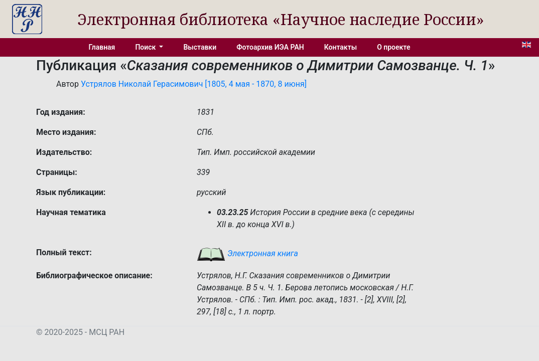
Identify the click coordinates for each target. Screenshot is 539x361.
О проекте (393, 47)
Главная (102, 47)
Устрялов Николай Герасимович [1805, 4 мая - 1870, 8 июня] (194, 84)
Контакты (340, 47)
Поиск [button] (146, 47)
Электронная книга (247, 253)
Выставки (199, 47)
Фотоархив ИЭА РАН (270, 47)
